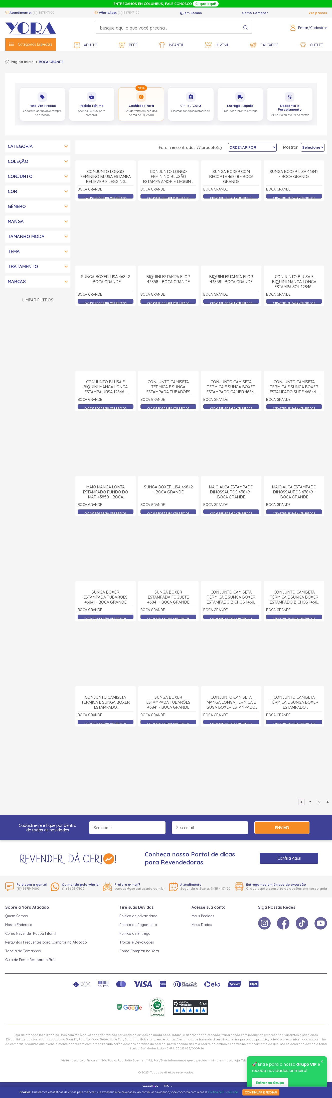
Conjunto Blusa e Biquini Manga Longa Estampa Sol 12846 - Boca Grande (294, 336)
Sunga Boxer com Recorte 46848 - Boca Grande (231, 231)
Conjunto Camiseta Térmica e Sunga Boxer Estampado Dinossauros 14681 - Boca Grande (105, 757)
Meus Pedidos (203, 916)
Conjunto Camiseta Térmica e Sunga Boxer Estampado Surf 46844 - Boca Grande (294, 442)
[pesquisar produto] (245, 27)
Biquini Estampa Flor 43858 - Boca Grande (168, 334)
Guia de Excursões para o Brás (30, 960)
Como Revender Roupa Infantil (30, 933)
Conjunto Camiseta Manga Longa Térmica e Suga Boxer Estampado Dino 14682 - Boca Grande (231, 757)
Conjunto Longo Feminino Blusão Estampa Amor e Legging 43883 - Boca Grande (168, 231)
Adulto (85, 45)
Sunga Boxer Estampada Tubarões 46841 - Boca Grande (105, 652)
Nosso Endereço (18, 925)
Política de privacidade (138, 916)
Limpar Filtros (37, 299)
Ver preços (317, 13)
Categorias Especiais (30, 44)
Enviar (282, 827)
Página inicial (23, 62)
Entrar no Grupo (270, 1082)
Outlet (311, 45)
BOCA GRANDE (51, 62)
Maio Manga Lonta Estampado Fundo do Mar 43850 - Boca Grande (105, 547)
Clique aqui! (205, 4)
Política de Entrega (134, 933)
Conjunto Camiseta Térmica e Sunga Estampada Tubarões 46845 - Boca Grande (168, 442)
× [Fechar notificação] (322, 1061)
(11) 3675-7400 (43, 13)
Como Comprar (255, 13)
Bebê (128, 45)
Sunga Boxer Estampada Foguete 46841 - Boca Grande (168, 652)
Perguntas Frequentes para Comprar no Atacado (46, 942)
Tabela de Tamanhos (23, 951)
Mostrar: (290, 147)
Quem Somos (191, 13)
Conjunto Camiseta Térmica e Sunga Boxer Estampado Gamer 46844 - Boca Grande (231, 442)
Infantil (171, 45)
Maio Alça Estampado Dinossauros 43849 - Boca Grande (231, 547)
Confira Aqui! (289, 858)
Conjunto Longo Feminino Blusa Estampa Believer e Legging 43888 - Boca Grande (105, 231)
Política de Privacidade (223, 1092)
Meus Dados (202, 925)
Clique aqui (255, 888)
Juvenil (217, 45)
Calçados (264, 45)
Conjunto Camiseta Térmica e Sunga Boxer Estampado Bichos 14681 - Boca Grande (231, 652)
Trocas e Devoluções (136, 942)
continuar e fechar (261, 1092)
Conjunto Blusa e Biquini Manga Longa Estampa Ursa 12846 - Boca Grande (105, 442)
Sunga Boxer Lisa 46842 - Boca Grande (294, 229)
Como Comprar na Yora (139, 951)
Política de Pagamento (138, 925)
